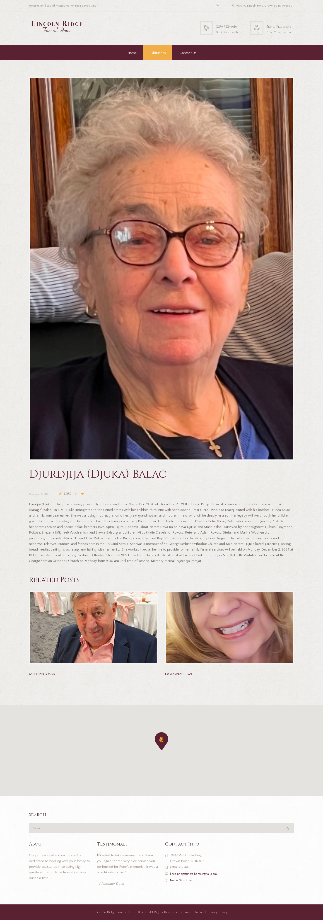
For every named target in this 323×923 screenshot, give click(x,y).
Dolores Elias (181, 674)
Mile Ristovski (46, 674)
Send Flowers (273, 26)
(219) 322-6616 (210, 26)
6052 (75, 493)
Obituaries (158, 53)
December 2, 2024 (43, 493)
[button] (161, 741)
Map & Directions (183, 883)
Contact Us (188, 53)
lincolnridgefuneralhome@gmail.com (197, 876)
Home (132, 53)
